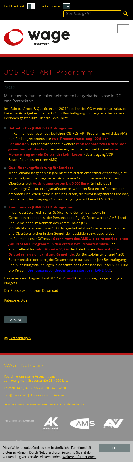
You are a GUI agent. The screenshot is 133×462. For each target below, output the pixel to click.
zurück (15, 319)
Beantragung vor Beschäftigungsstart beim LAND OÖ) (69, 270)
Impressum (39, 395)
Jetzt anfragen (17, 338)
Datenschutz (62, 395)
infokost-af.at (15, 395)
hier (31, 290)
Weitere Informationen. (79, 457)
